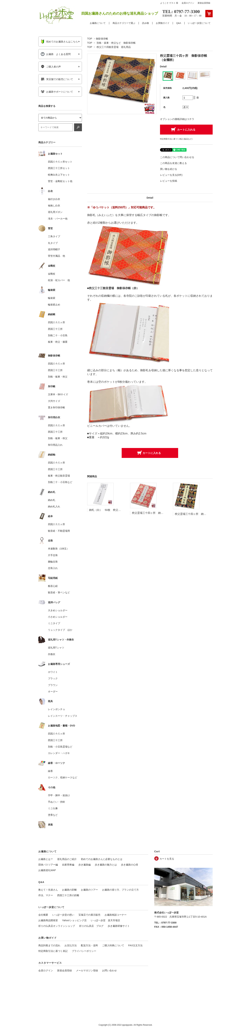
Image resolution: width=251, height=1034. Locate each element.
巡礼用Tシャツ (56, 647)
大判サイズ (54, 401)
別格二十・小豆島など (60, 482)
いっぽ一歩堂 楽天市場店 (105, 920)
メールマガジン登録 (87, 970)
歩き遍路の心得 (129, 864)
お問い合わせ (109, 970)
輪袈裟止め (54, 304)
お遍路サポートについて (57, 91)
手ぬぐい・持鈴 (56, 801)
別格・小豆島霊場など (60, 746)
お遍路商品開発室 (48, 920)
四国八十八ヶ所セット (60, 161)
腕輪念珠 (53, 561)
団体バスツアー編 (48, 864)
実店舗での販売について (57, 79)
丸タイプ (53, 243)
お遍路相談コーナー (116, 914)
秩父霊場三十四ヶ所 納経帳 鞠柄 (153, 512)
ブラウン (53, 685)
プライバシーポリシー (84, 951)
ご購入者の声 (51, 66)
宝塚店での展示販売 (89, 914)
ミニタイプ (54, 623)
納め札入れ (54, 506)
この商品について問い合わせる (177, 157)
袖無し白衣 (54, 205)
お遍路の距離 (69, 889)
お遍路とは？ (45, 859)
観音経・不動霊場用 (59, 530)
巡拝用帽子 (54, 249)
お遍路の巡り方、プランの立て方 (120, 889)
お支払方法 (70, 945)
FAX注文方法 (135, 945)
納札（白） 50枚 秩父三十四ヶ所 (110, 509)
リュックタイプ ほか (60, 629)
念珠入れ (53, 568)
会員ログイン (188, 3)
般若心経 (53, 586)
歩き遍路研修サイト (119, 926)
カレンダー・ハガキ (59, 753)
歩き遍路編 (84, 864)
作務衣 (51, 654)
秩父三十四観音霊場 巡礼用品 (114, 47)
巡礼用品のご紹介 (67, 859)
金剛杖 (51, 273)
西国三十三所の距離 (68, 895)
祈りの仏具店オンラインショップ (56, 926)
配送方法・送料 (89, 945)
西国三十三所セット (59, 168)
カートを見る (166, 858)
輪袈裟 (51, 298)
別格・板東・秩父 (57, 376)
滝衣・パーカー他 (57, 218)
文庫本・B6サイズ (58, 394)
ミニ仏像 (53, 808)
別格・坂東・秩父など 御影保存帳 (116, 42)
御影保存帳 (102, 38)
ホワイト (53, 672)
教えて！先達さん (48, 889)
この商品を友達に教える (173, 163)
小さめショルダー (57, 616)
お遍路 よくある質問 (56, 54)
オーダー (53, 691)
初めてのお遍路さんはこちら (59, 41)
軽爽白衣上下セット (59, 174)
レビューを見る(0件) (171, 175)
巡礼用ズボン (55, 212)
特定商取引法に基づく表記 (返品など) (176, 139)
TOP (89, 38)
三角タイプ (54, 236)
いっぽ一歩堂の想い (63, 914)
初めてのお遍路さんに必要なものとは (101, 859)
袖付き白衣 (54, 199)
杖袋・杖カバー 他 (59, 280)
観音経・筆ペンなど (59, 592)
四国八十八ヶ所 (56, 322)
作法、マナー (45, 895)
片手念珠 (53, 555)
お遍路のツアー (89, 889)
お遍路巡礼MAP (47, 870)
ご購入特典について (113, 945)
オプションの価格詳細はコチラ (177, 119)
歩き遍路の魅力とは (106, 864)
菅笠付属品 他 (56, 255)
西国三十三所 (55, 329)
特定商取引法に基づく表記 (53, 951)
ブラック (53, 678)
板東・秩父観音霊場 (59, 475)
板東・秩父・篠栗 (57, 341)
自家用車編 (68, 864)
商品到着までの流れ (49, 945)
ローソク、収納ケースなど (62, 777)
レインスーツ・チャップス (62, 715)
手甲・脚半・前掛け (59, 795)
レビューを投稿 (168, 180)
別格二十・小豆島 (57, 335)
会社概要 (43, 914)
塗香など (53, 814)
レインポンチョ (56, 709)
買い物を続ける (168, 169)
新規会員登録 (204, 3)
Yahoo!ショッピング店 (74, 920)
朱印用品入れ (55, 444)
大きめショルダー (57, 610)
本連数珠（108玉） (58, 548)
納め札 (51, 500)
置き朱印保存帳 (56, 407)
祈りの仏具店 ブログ (91, 926)
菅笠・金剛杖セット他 (60, 181)
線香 (50, 771)
